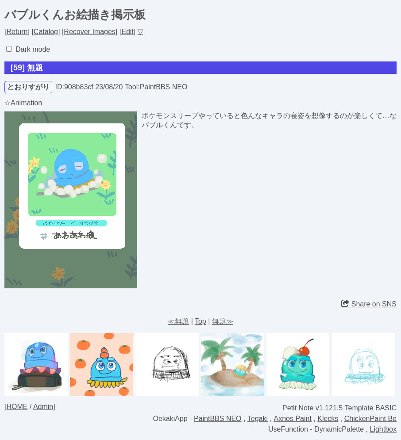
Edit (127, 31)
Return (16, 31)
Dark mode (32, 49)
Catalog (46, 31)
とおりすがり (28, 87)
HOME (16, 406)
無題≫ (222, 321)
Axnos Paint (293, 418)
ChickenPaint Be (370, 418)
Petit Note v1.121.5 (312, 408)
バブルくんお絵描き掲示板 (75, 14)
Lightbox (383, 429)
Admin (43, 406)
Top (200, 321)
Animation (26, 103)
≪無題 (178, 321)
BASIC (386, 408)
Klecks (327, 418)
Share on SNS (369, 304)
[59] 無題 (27, 67)
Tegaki (257, 418)
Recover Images (90, 31)
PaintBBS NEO (218, 418)
